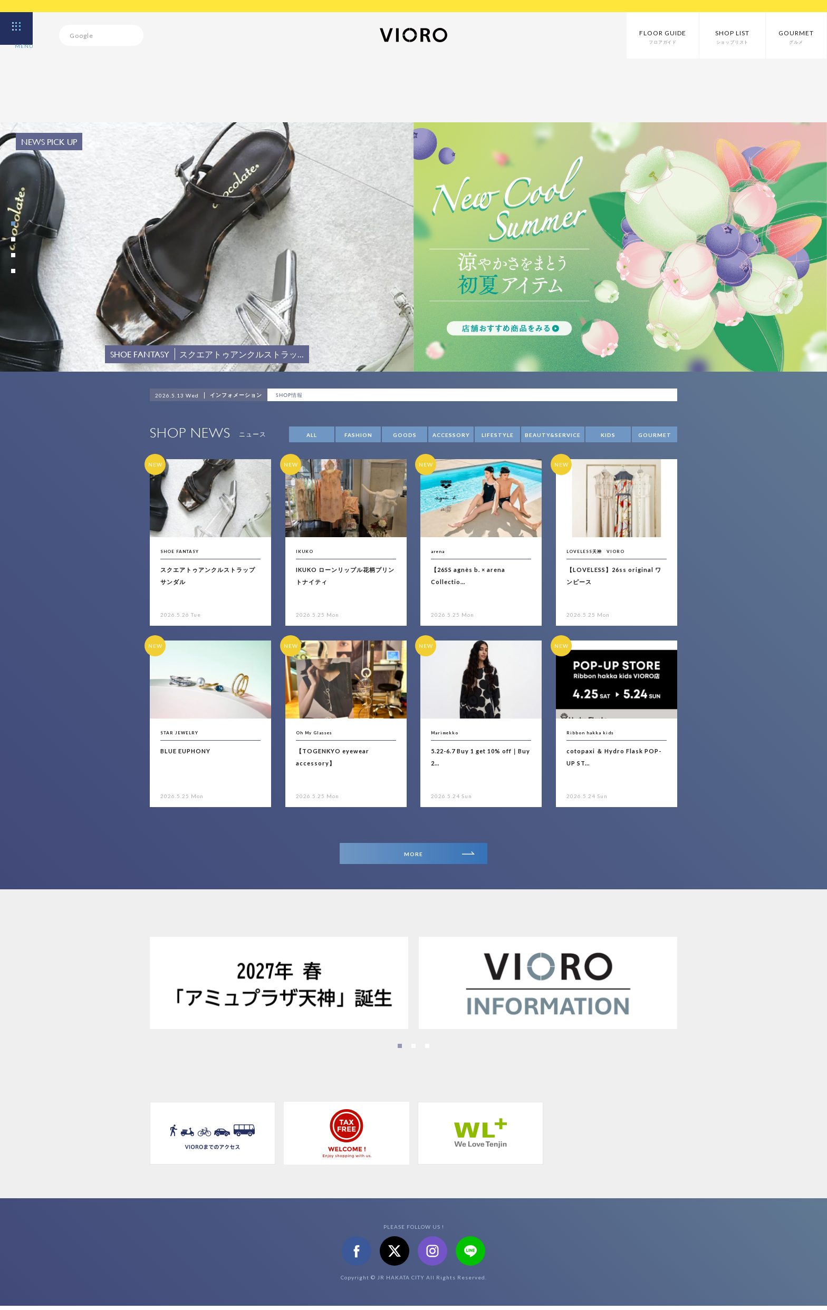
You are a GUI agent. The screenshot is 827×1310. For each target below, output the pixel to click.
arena (440, 551)
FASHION (358, 435)
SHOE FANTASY (187, 551)
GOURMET (654, 435)
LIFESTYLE (498, 435)
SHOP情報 (293, 395)
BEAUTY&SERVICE (553, 435)
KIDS (608, 435)
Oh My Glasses (320, 732)
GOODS (405, 435)
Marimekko (450, 732)
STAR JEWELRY (186, 732)
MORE (436, 856)
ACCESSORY (451, 435)
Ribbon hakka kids (597, 732)
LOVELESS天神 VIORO (606, 551)
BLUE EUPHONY (191, 750)
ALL (311, 435)
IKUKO (307, 551)
